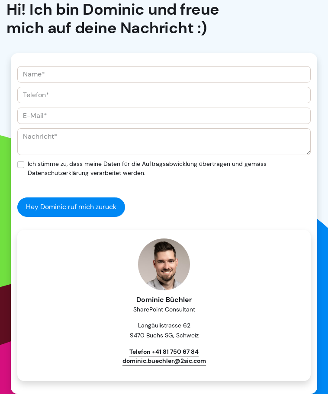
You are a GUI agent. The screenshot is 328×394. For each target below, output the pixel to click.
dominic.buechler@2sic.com (164, 361)
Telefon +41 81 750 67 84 (164, 352)
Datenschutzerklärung (58, 173)
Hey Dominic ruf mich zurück (71, 206)
